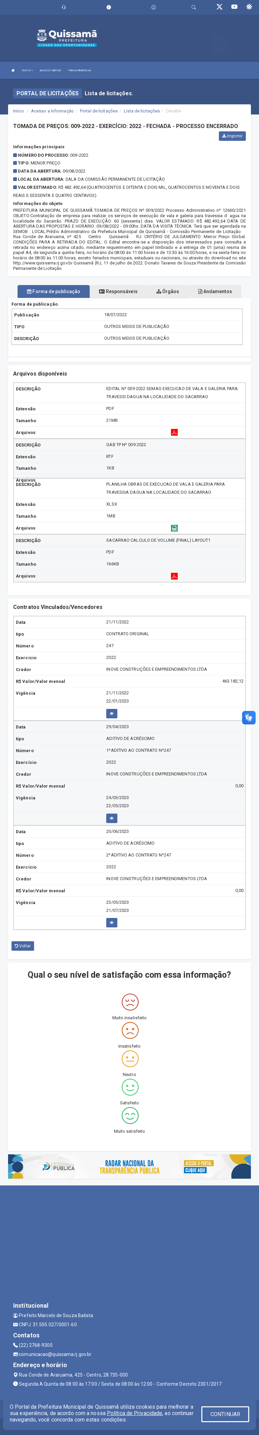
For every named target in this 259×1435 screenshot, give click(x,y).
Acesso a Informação (52, 110)
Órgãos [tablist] (167, 291)
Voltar (23, 946)
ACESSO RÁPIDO (50, 70)
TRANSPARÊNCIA (79, 70)
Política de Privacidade (134, 1413)
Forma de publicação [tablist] (53, 291)
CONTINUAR (225, 1414)
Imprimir (232, 136)
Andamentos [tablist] (215, 291)
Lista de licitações (142, 110)
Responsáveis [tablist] (118, 291)
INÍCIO (27, 70)
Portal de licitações (99, 110)
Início (18, 110)
